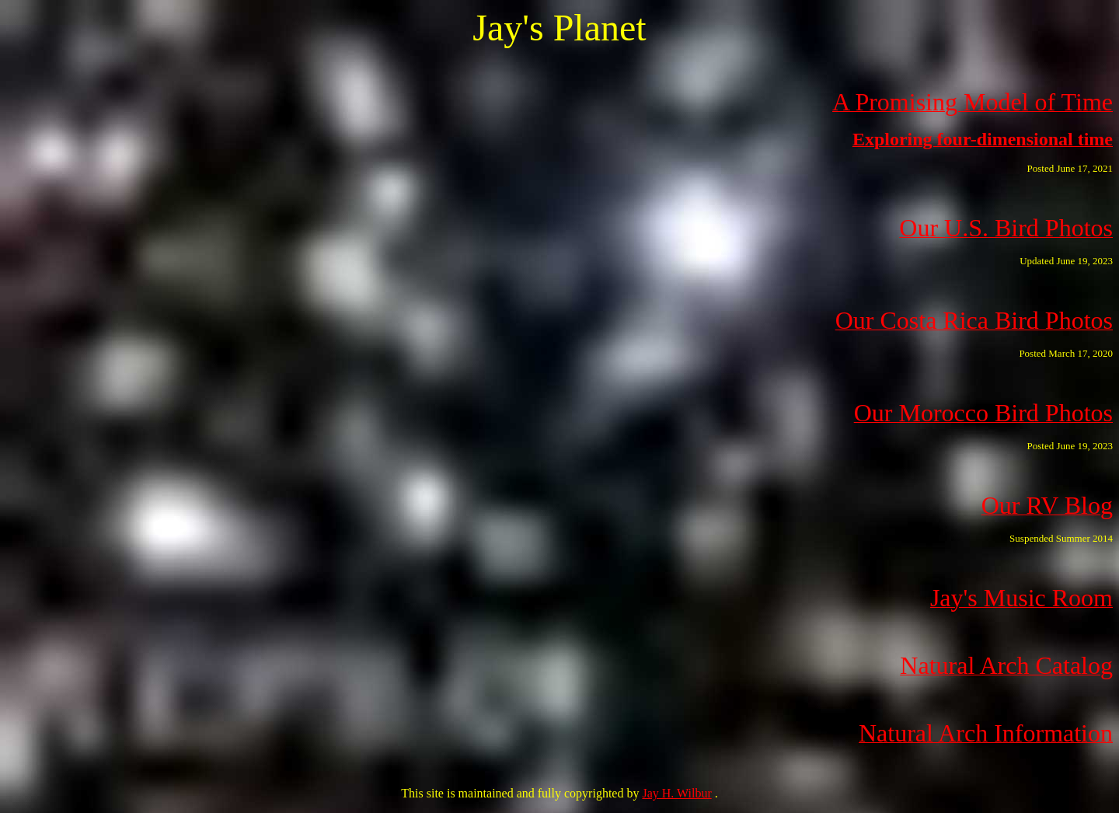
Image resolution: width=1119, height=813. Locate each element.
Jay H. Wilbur (676, 793)
